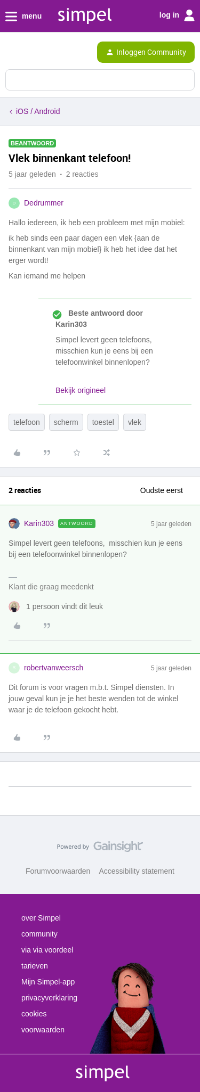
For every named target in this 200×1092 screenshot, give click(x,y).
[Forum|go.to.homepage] (53, 52)
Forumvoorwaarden (58, 871)
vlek (134, 422)
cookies (33, 1013)
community (39, 934)
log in (177, 15)
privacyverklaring (49, 998)
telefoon (26, 422)
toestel (103, 422)
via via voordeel (47, 950)
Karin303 (39, 523)
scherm (66, 422)
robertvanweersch (53, 667)
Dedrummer (43, 203)
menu (23, 16)
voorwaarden (43, 1029)
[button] (11, 54)
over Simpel (41, 918)
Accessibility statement (136, 871)
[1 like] (56, 606)
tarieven (34, 966)
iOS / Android (38, 111)
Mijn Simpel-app (48, 982)
